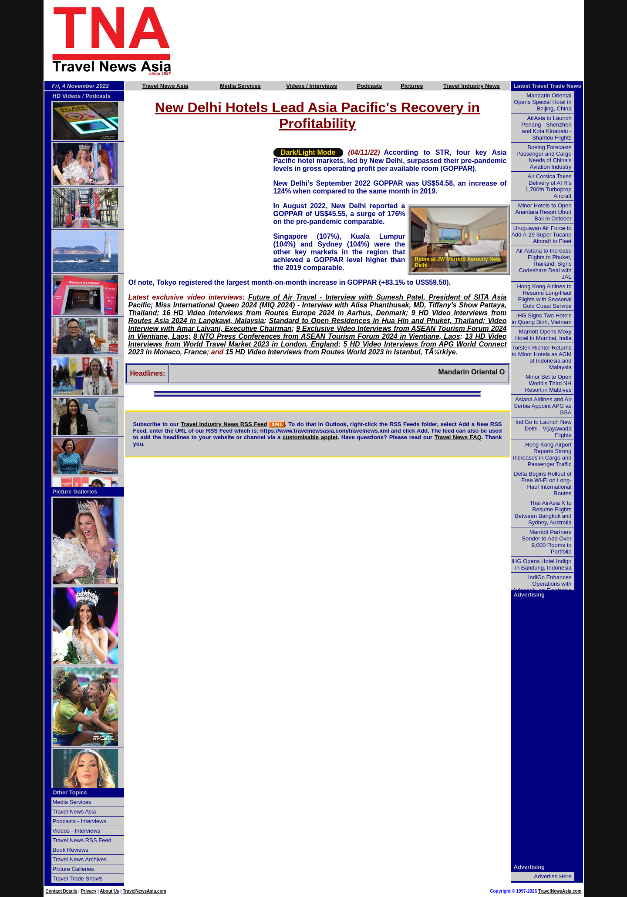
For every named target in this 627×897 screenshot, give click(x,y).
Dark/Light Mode (308, 152)
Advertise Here (553, 876)
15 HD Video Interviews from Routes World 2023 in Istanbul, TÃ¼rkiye (341, 352)
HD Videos (67, 96)
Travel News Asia (165, 86)
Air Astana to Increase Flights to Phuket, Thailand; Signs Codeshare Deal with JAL (543, 263)
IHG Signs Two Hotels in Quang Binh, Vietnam (541, 318)
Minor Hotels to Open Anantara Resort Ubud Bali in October (543, 212)
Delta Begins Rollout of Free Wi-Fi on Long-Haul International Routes (542, 483)
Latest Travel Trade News (547, 86)
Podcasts (369, 86)
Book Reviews (70, 850)
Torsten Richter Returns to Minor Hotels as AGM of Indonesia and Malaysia (541, 357)
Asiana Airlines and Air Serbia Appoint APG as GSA (542, 406)
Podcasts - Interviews (80, 821)
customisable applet (310, 437)
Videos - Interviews (77, 830)
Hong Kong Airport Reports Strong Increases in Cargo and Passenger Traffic (542, 454)
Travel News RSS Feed (82, 840)
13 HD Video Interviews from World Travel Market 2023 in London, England (317, 340)
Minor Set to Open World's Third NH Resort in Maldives (548, 383)
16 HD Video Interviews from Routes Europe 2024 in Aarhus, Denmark (284, 313)
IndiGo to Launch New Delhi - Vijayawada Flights (544, 428)
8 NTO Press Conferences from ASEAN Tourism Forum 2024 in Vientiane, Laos (326, 336)
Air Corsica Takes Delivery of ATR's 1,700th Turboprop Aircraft (548, 186)
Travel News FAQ (458, 437)
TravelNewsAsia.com (144, 891)
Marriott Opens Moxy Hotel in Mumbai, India (543, 334)
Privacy (89, 891)
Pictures (412, 86)
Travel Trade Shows (78, 878)
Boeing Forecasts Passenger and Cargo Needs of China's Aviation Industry (543, 157)
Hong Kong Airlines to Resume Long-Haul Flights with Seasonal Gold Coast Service (544, 296)
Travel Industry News (471, 86)
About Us (109, 891)
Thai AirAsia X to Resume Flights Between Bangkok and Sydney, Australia (543, 513)
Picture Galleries (75, 491)
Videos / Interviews (311, 86)
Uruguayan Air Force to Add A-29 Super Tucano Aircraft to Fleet (541, 234)
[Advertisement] (392, 40)
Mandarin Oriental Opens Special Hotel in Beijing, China (542, 102)
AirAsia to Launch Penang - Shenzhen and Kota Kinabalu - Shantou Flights (547, 128)
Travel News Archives (80, 859)
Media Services (240, 86)
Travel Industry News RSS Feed (224, 424)
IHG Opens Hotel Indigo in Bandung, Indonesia (541, 564)
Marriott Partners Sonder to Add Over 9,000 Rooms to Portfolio (546, 542)
